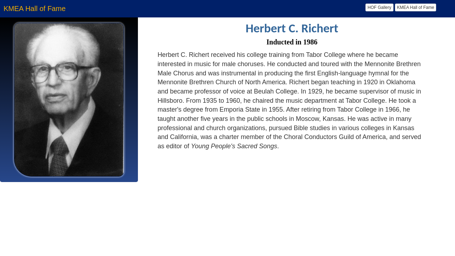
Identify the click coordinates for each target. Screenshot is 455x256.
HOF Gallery (379, 7)
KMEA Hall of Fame (415, 7)
